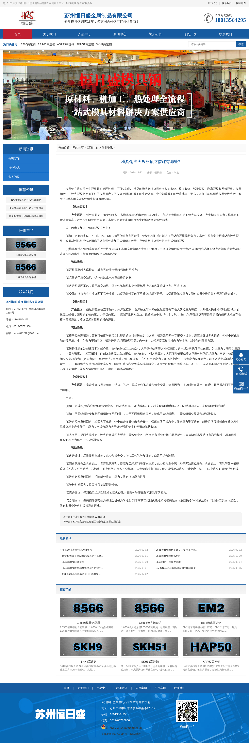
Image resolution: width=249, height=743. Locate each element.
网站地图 (241, 3)
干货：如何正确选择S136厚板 (89, 516)
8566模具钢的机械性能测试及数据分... (105, 568)
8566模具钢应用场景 (105, 562)
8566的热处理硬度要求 (199, 562)
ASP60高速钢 (46, 44)
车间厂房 (190, 34)
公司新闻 (14, 158)
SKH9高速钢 (104, 44)
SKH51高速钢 (85, 44)
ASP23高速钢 (65, 44)
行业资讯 (14, 167)
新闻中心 (119, 34)
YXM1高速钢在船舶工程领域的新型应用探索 (97, 521)
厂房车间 (160, 688)
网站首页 (78, 147)
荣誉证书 (155, 34)
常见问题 (14, 176)
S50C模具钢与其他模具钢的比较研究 (199, 568)
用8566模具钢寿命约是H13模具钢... (105, 574)
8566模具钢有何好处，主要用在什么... (199, 550)
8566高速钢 (28, 44)
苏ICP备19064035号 (114, 734)
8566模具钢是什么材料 (199, 556)
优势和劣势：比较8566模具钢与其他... (105, 556)
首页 (17, 34)
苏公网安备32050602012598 (123, 727)
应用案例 (141, 688)
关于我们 (212, 3)
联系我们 (227, 3)
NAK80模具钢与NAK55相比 (105, 550)
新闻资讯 (121, 688)
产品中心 (84, 34)
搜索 (241, 44)
